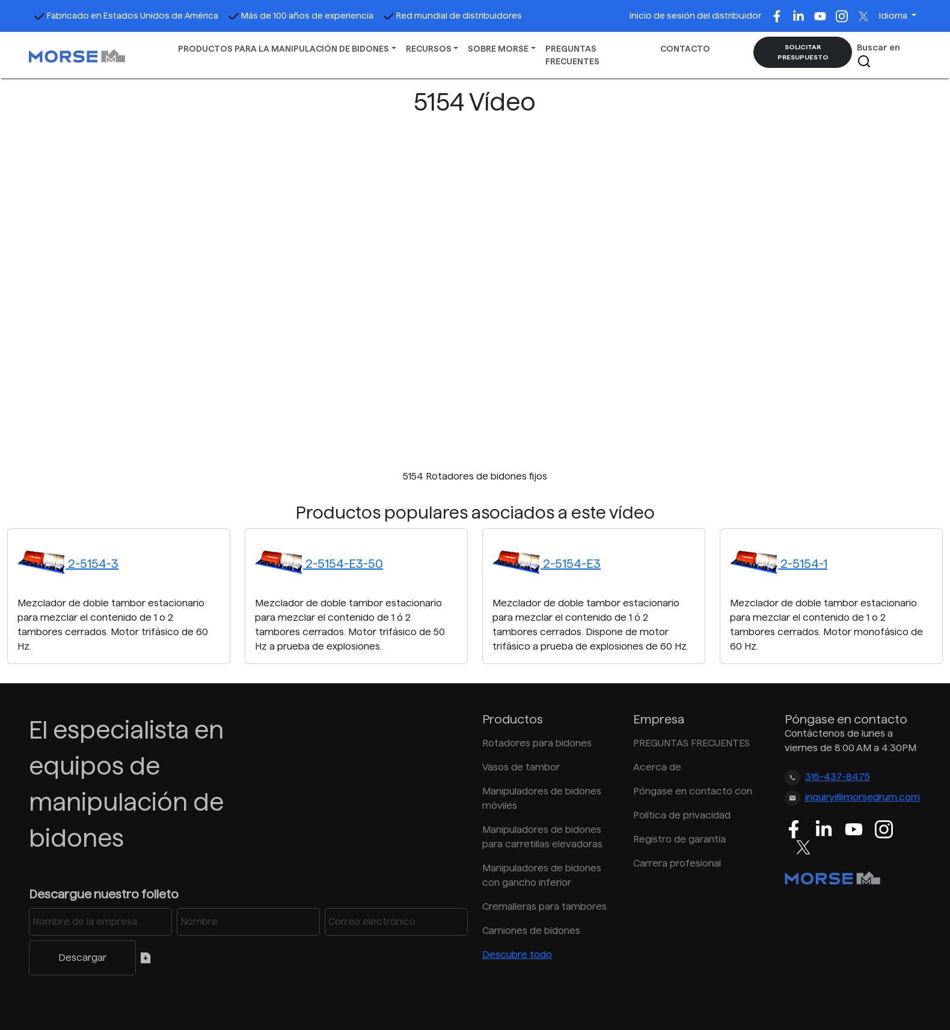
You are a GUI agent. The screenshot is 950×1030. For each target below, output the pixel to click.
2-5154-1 (778, 563)
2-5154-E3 (546, 563)
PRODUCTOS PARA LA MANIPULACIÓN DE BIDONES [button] (283, 48)
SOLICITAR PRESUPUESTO (803, 52)
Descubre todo (517, 954)
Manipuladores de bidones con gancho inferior (541, 875)
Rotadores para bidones (537, 743)
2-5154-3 (67, 563)
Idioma (894, 15)
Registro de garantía (679, 839)
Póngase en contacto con (692, 791)
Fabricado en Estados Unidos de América (126, 15)
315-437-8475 (837, 777)
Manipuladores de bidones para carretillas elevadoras (542, 836)
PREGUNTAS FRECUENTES (572, 55)
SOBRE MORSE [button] (498, 48)
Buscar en (878, 56)
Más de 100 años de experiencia (300, 15)
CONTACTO (685, 48)
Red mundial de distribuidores (452, 15)
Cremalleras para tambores (544, 906)
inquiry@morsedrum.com (862, 797)
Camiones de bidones (531, 930)
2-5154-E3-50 (319, 563)
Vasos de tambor (521, 767)
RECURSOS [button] (429, 48)
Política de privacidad (682, 815)
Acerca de (657, 767)
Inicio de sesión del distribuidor (695, 15)
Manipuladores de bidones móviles (541, 798)
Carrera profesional (677, 863)
